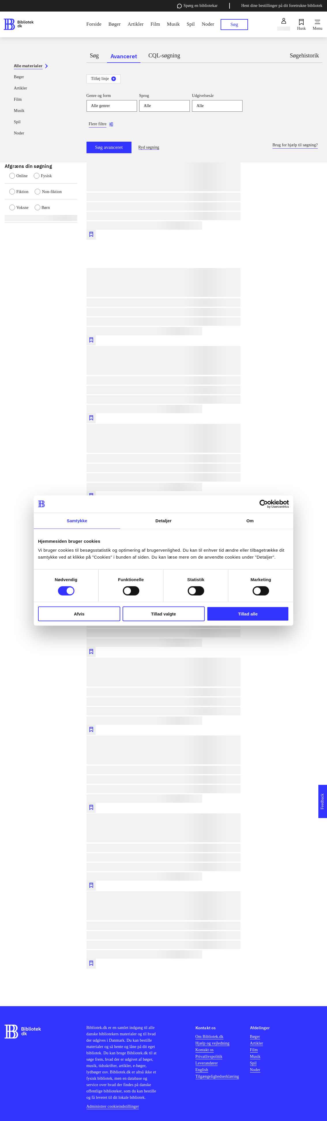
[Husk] (301, 24)
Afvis (79, 613)
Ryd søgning (148, 147)
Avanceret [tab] (123, 56)
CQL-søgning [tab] (164, 55)
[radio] (21, 175)
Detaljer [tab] (163, 520)
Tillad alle (248, 613)
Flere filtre (98, 124)
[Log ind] (283, 24)
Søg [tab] (94, 55)
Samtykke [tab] (77, 520)
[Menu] (317, 24)
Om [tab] (249, 520)
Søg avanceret (109, 147)
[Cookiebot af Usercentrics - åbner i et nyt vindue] (263, 503)
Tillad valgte (163, 613)
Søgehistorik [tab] (304, 55)
